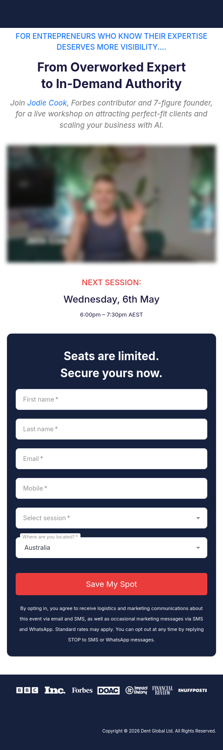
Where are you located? (50, 536)
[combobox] (104, 518)
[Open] (198, 518)
